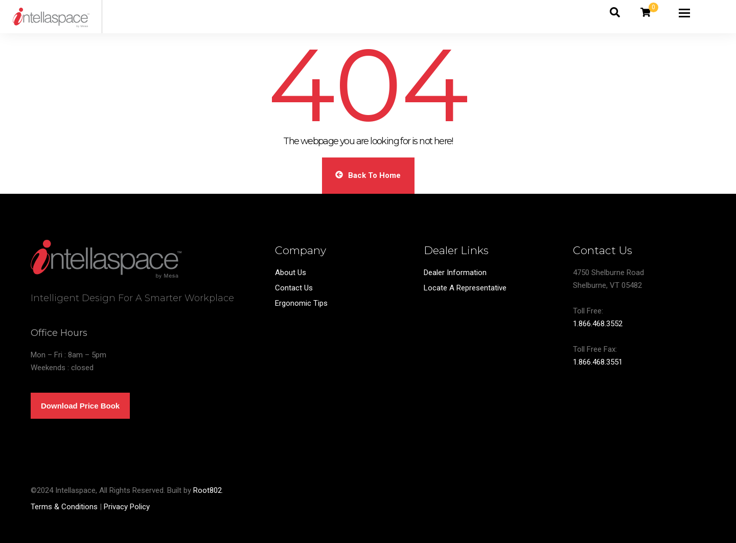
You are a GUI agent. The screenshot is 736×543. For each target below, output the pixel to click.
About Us (290, 272)
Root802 (207, 490)
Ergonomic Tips (301, 303)
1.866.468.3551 (598, 362)
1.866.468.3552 (598, 323)
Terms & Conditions (64, 506)
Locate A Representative (465, 287)
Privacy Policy (127, 506)
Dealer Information (455, 272)
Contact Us (294, 287)
